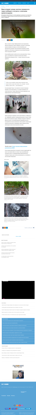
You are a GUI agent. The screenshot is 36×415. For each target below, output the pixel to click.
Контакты (13, 395)
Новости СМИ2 (18, 236)
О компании (3, 395)
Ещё (28, 3)
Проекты (19, 3)
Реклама (24, 3)
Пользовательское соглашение (23, 392)
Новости (14, 3)
